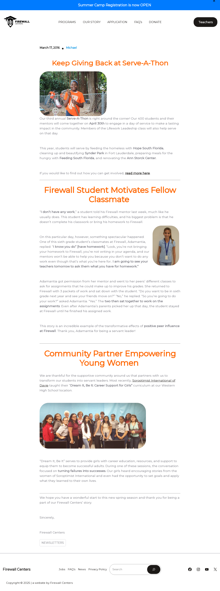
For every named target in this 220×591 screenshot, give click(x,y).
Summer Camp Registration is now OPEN (114, 5)
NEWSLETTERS (53, 542)
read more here (137, 173)
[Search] (153, 569)
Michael (71, 47)
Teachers (205, 22)
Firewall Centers (16, 569)
